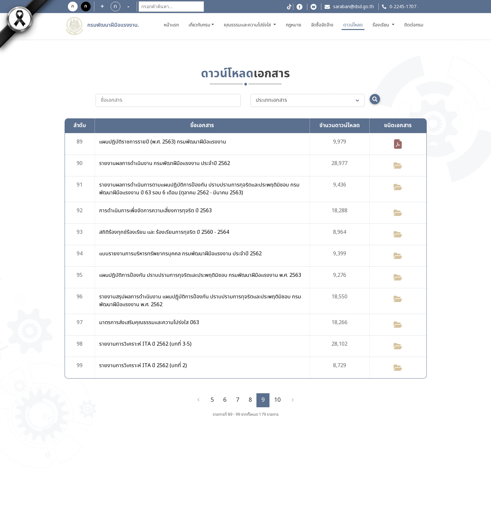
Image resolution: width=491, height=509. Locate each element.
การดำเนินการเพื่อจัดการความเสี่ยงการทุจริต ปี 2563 (155, 211)
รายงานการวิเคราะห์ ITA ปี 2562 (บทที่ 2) (143, 365)
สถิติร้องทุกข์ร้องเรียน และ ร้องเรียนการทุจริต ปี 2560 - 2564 (164, 232)
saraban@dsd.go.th (353, 7)
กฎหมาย (293, 25)
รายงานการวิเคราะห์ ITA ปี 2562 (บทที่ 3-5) (145, 344)
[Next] (292, 400)
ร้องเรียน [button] (382, 25)
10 (277, 400)
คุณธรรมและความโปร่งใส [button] (248, 25)
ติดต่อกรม (413, 25)
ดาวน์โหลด (353, 25)
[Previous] (198, 400)
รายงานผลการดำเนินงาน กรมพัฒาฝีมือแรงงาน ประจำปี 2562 (164, 163)
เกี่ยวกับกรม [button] (199, 25)
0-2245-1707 (403, 7)
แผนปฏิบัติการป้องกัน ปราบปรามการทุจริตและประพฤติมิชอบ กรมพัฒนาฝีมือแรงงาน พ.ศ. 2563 (200, 275)
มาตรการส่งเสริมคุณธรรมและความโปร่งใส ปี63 (149, 322)
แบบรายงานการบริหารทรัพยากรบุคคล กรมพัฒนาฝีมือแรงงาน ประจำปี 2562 (180, 254)
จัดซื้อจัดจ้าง (322, 25)
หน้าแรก (172, 25)
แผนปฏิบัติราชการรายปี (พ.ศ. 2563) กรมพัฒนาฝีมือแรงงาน (162, 142)
